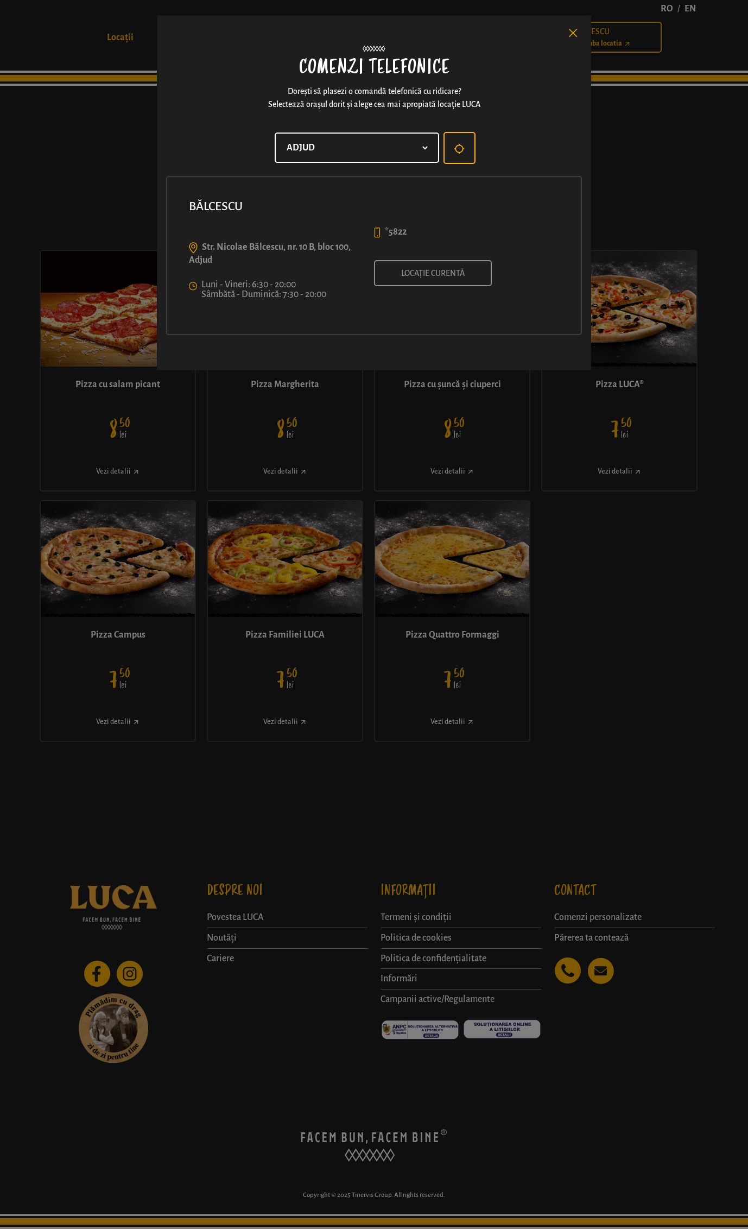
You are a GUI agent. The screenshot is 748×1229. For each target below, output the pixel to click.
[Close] (573, 33)
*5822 (396, 232)
